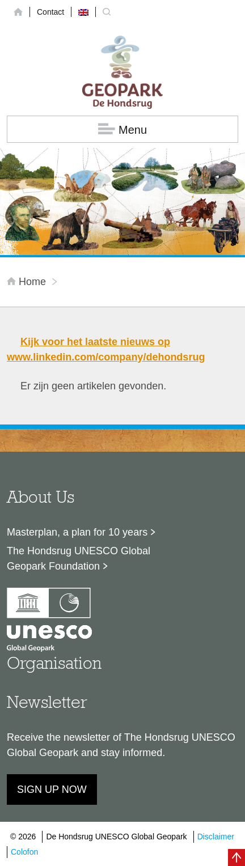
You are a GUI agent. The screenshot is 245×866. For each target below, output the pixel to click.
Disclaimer (215, 836)
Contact (50, 11)
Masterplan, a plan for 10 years (77, 532)
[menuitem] (83, 12)
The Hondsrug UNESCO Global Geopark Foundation (78, 558)
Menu (122, 129)
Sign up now (52, 789)
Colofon (24, 851)
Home (28, 281)
